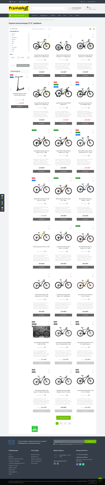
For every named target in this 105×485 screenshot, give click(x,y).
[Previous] (10, 89)
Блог (65, 15)
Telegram (80, 464)
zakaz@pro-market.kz (82, 457)
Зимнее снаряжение (36, 459)
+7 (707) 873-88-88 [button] (82, 454)
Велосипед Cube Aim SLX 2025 (41, 246)
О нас (70, 15)
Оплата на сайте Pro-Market (66, 444)
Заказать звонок (75, 9)
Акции (59, 15)
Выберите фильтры (23, 65)
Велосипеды (21, 19)
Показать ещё (63, 418)
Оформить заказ (92, 9)
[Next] (29, 89)
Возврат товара (13, 467)
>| (69, 423)
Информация (44, 15)
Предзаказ (41, 363)
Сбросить (13, 65)
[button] (2, 209)
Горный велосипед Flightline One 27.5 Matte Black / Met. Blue (63, 344)
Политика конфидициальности (17, 463)
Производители (13, 472)
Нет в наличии (63, 363)
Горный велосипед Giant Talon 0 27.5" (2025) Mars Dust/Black (63, 296)
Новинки (53, 15)
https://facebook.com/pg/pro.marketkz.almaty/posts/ (54, 463)
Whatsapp (83, 464)
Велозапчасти (34, 456)
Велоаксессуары (35, 454)
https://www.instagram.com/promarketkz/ (57, 463)
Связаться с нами (13, 465)
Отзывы (77, 15)
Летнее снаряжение (36, 461)
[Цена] (13, 57)
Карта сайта (12, 469)
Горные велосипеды (31, 19)
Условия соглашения (14, 461)
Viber (77, 464)
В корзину (20, 106)
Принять (93, 482)
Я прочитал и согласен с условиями (69, 444)
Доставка (11, 456)
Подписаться (90, 441)
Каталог (35, 15)
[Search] (64, 8)
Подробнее (21, 482)
